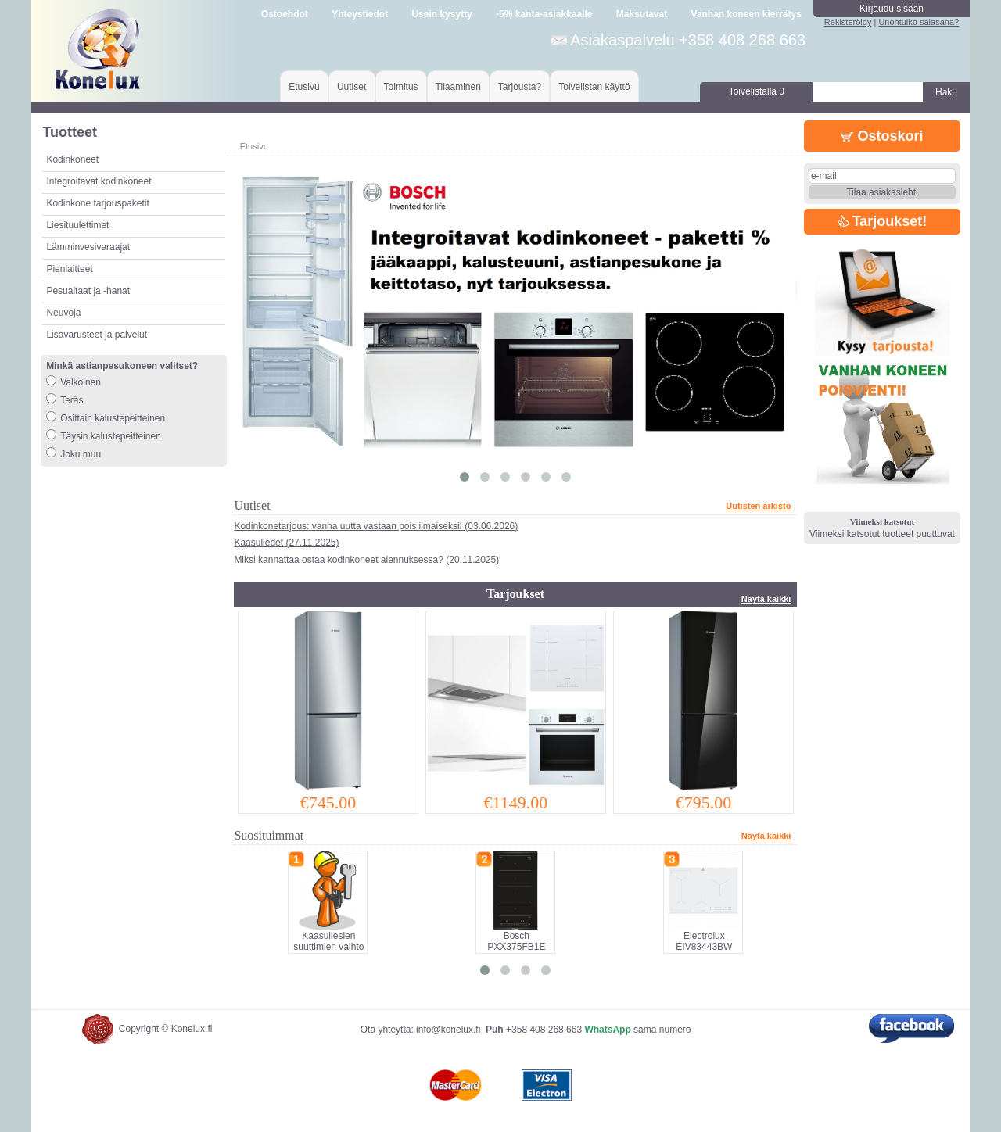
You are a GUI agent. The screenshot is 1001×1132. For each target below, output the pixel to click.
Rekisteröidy (848, 22)
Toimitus (401, 86)
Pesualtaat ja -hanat (88, 290)
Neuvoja (63, 312)
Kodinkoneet (72, 159)
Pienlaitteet (69, 268)
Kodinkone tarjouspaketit (97, 203)
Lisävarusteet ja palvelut (96, 334)
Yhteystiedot (360, 14)
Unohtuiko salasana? (918, 22)
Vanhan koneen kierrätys (746, 14)
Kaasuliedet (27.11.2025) (286, 542)
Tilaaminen (458, 86)
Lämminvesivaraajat (88, 247)
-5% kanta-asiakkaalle (544, 14)
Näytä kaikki (766, 599)
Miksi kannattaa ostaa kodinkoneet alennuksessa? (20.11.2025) (366, 559)
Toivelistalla (756, 91)
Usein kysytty (441, 14)
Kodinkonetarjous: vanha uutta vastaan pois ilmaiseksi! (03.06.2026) (376, 526)
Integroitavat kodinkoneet (98, 181)
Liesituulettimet (77, 225)
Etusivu (304, 86)
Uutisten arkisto (758, 505)
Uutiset (351, 86)
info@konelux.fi (448, 1029)
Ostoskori (882, 136)
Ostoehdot (284, 14)
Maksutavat (641, 14)
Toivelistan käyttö (594, 86)
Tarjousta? (519, 86)
